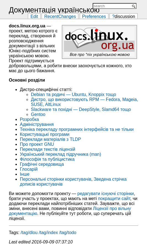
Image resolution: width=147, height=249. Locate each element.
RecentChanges (60, 16)
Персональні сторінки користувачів (55, 179)
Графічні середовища (42, 164)
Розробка (29, 119)
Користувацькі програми (44, 134)
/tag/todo (67, 232)
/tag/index (48, 232)
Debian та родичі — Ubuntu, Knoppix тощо (73, 94)
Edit (34, 16)
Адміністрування (37, 124)
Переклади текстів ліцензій (47, 149)
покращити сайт (114, 198)
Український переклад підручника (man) (60, 154)
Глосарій (29, 169)
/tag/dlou (29, 232)
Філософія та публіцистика (47, 159)
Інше (25, 174)
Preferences (94, 16)
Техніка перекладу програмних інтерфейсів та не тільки (76, 129)
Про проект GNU (37, 144)
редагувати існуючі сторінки (105, 193)
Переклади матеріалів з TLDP (50, 139)
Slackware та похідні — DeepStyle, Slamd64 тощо (81, 109)
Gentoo (38, 114)
